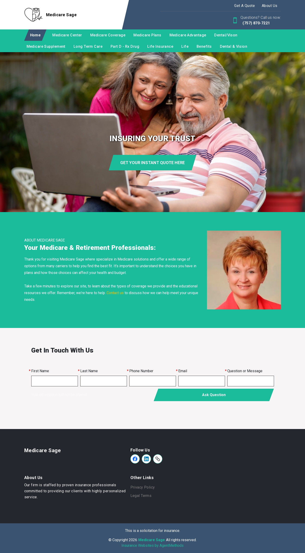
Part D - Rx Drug (125, 46)
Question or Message (244, 371)
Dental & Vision (233, 46)
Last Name (89, 371)
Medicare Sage (42, 450)
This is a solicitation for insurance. (152, 530)
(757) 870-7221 (256, 23)
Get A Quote (244, 5)
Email (182, 371)
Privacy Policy (142, 487)
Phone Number (141, 371)
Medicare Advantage (187, 35)
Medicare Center (67, 35)
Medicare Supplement (46, 46)
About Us (269, 5)
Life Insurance (160, 46)
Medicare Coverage (107, 35)
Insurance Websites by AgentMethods (152, 545)
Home (35, 35)
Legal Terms (141, 495)
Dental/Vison (225, 35)
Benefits (204, 46)
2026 (133, 540)
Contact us (115, 293)
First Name (40, 371)
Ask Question (214, 395)
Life (184, 46)
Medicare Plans (147, 35)
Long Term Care (88, 46)
